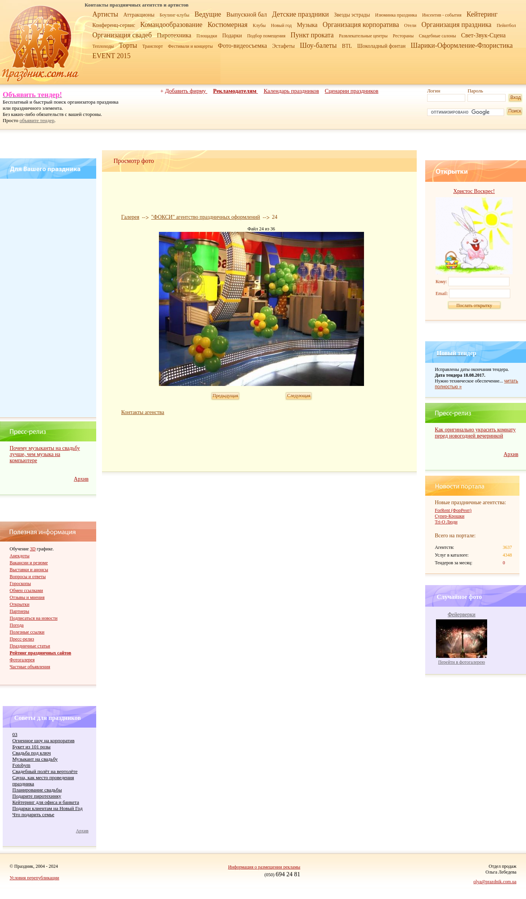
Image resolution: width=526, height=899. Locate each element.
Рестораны (403, 36)
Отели (410, 25)
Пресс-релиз (22, 639)
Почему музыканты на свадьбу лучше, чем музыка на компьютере (45, 454)
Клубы (259, 25)
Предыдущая (225, 395)
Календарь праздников (291, 91)
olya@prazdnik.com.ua (494, 881)
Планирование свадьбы (37, 790)
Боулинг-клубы (174, 15)
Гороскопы (20, 583)
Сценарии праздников (351, 91)
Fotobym (21, 765)
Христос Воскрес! (474, 191)
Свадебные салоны (437, 36)
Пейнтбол (506, 25)
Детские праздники (300, 14)
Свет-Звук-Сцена (483, 35)
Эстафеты (283, 46)
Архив (81, 479)
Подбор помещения (266, 36)
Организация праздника (456, 25)
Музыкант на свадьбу (35, 759)
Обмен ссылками (26, 590)
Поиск (514, 111)
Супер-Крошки (449, 516)
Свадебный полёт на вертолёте (44, 771)
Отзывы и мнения (27, 597)
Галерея (130, 217)
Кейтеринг (482, 14)
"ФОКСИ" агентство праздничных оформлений (205, 217)
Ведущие (207, 14)
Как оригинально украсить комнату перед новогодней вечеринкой (475, 433)
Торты (128, 45)
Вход (515, 97)
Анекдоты (20, 556)
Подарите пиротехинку (36, 796)
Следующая (298, 395)
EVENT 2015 (111, 56)
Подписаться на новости (33, 618)
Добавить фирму (186, 91)
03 (14, 734)
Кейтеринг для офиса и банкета (45, 802)
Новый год (281, 25)
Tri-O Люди (446, 522)
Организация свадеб (122, 35)
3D (33, 549)
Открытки (19, 604)
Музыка (307, 25)
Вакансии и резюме (29, 562)
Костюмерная (227, 25)
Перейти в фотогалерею (461, 662)
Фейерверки (461, 614)
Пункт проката (312, 35)
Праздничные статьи (30, 646)
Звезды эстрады (352, 15)
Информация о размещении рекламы (264, 867)
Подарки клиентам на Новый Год (47, 808)
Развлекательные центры (363, 36)
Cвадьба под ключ (31, 753)
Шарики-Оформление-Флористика (462, 45)
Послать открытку (474, 305)
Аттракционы (139, 15)
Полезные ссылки (27, 632)
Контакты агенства (142, 412)
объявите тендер (37, 120)
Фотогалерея (22, 660)
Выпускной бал (246, 14)
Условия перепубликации (34, 878)
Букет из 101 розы (31, 747)
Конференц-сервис (113, 25)
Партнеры (19, 611)
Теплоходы (103, 46)
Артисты (105, 14)
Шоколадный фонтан (381, 46)
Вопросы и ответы (28, 576)
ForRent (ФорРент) (453, 510)
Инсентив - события (441, 15)
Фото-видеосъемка (242, 45)
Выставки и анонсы (29, 569)
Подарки (232, 36)
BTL (347, 46)
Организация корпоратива (360, 25)
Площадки (207, 36)
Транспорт (152, 46)
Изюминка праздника (396, 15)
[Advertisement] (49, 298)
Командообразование (171, 25)
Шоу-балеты (318, 45)
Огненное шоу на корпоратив (43, 740)
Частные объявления (30, 666)
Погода (16, 625)
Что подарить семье (33, 814)
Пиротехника (174, 35)
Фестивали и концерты (190, 46)
